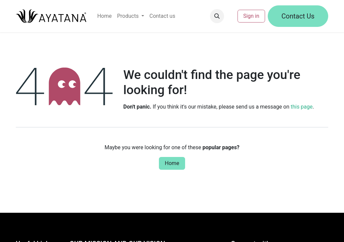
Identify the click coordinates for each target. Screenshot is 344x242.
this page (301, 107)
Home (172, 163)
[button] (217, 16)
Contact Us (298, 16)
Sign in (251, 16)
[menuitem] (104, 16)
